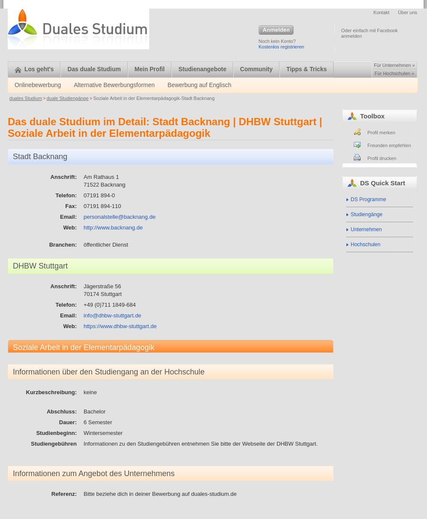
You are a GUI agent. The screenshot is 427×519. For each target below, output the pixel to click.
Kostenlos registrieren (281, 46)
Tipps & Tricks (306, 69)
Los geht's (34, 69)
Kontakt (381, 12)
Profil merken (381, 132)
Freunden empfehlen (389, 145)
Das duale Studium (93, 69)
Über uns (407, 12)
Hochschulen (365, 244)
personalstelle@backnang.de (120, 217)
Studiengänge (366, 214)
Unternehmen (366, 229)
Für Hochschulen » (394, 73)
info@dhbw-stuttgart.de (112, 315)
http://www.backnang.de (113, 227)
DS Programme (368, 199)
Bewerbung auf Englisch (200, 85)
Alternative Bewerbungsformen (114, 85)
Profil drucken (381, 158)
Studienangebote (202, 69)
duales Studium (25, 98)
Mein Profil (150, 69)
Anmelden (276, 30)
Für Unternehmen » (394, 65)
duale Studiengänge (68, 98)
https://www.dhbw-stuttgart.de (120, 326)
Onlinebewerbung (38, 85)
